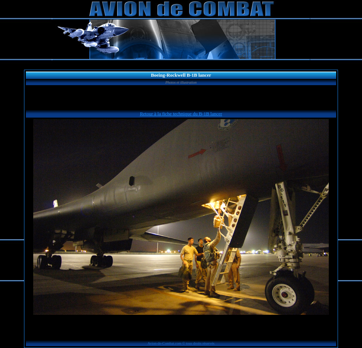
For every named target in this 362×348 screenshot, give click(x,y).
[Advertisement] (181, 98)
